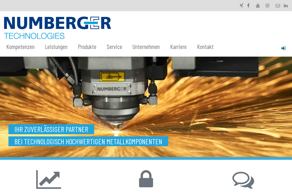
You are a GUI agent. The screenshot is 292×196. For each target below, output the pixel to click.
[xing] (241, 5)
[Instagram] (267, 5)
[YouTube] (258, 5)
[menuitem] (23, 47)
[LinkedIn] (286, 5)
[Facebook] (248, 5)
